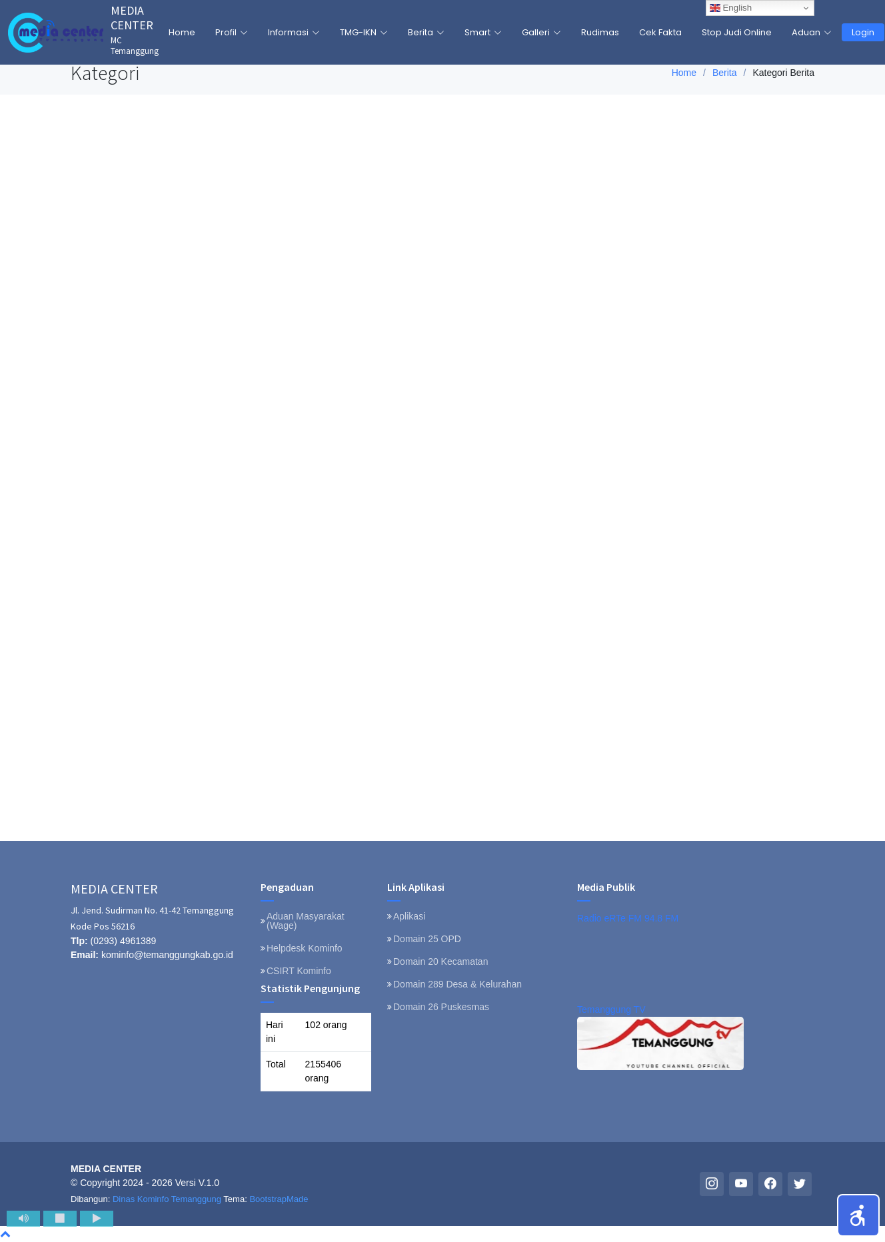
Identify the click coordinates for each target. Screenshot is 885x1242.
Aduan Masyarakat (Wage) (306, 921)
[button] (858, 1215)
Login (863, 32)
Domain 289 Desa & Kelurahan (457, 984)
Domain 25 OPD (427, 938)
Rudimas (600, 32)
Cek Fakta (660, 32)
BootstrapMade (278, 1199)
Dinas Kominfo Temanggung (167, 1199)
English (731, 8)
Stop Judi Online (737, 32)
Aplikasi (409, 916)
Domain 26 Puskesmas (441, 1006)
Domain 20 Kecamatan (440, 961)
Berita (724, 72)
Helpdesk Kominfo (305, 948)
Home (182, 32)
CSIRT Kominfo (299, 970)
